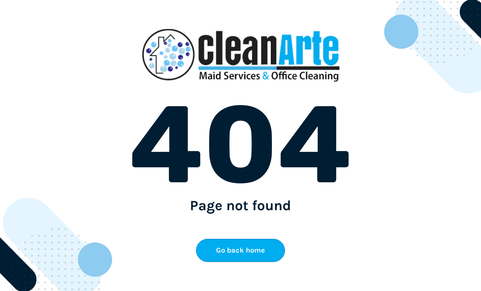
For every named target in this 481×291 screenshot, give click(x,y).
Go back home (240, 250)
